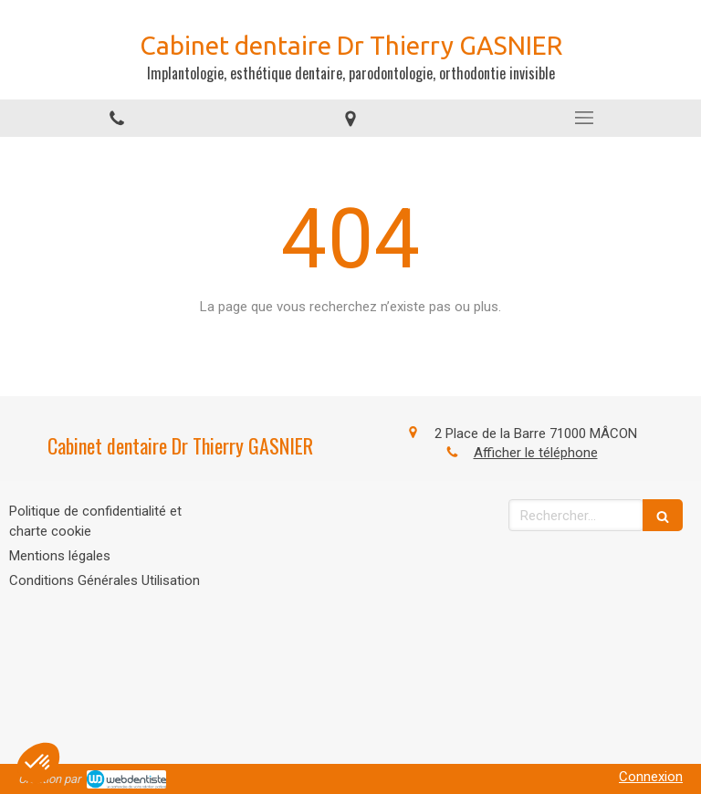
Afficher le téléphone (536, 452)
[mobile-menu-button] (584, 117)
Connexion (651, 776)
